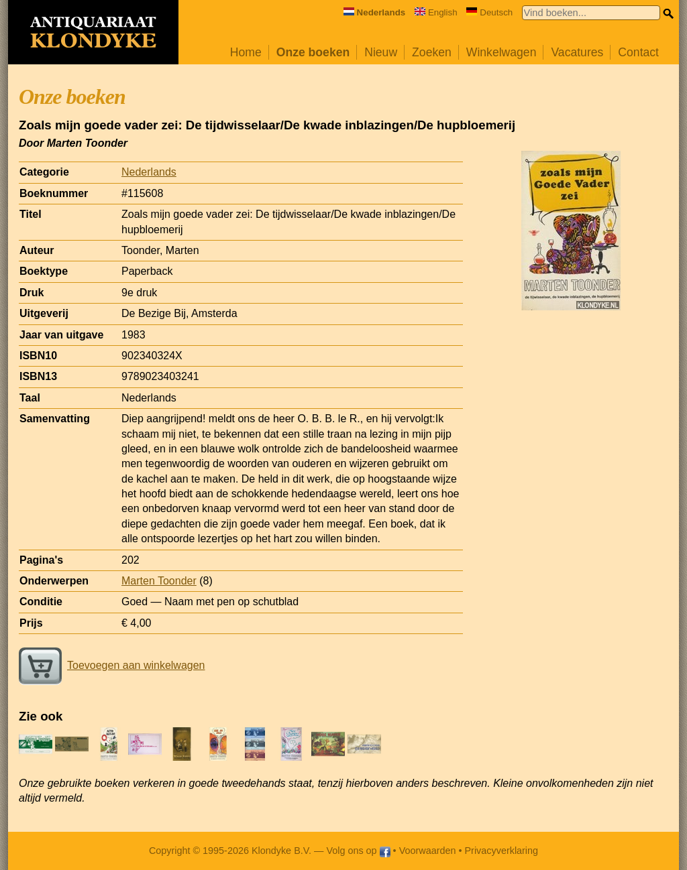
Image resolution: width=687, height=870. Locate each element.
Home (246, 52)
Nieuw (380, 52)
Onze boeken (313, 52)
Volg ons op (358, 850)
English (436, 12)
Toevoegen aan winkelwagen (112, 665)
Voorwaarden (427, 850)
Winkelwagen (501, 52)
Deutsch (489, 12)
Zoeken (432, 52)
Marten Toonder (159, 580)
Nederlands (148, 172)
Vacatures (577, 52)
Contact (638, 52)
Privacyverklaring (502, 850)
